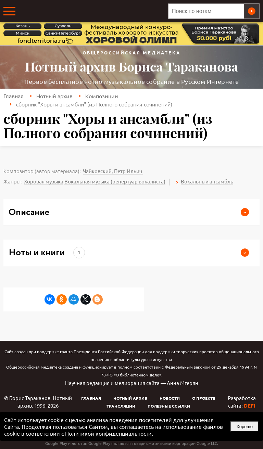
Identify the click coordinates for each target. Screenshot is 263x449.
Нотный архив (54, 95)
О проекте (203, 398)
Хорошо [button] (244, 426)
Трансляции (121, 406)
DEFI (249, 405)
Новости (170, 398)
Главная (13, 95)
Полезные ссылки (169, 406)
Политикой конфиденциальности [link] (108, 433)
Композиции (101, 95)
